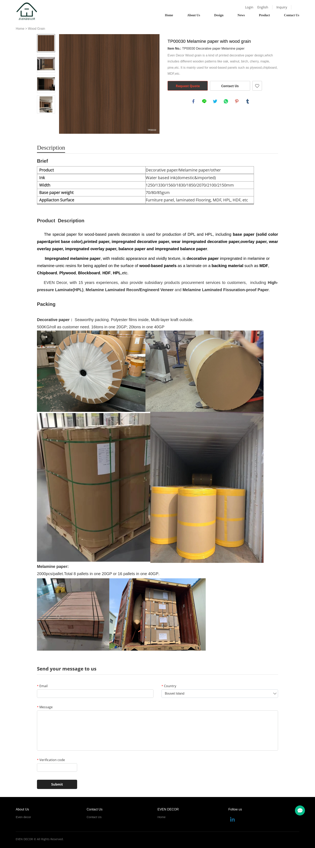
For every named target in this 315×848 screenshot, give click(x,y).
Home (169, 15)
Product (264, 15)
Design (218, 15)
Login (249, 7)
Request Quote (188, 86)
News (241, 15)
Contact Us (291, 15)
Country (169, 686)
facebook (194, 102)
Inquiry (281, 7)
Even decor (23, 817)
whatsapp (226, 102)
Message (45, 707)
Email (42, 686)
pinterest (237, 102)
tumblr (248, 102)
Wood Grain (36, 28)
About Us (193, 15)
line (204, 102)
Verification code (51, 760)
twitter (215, 102)
